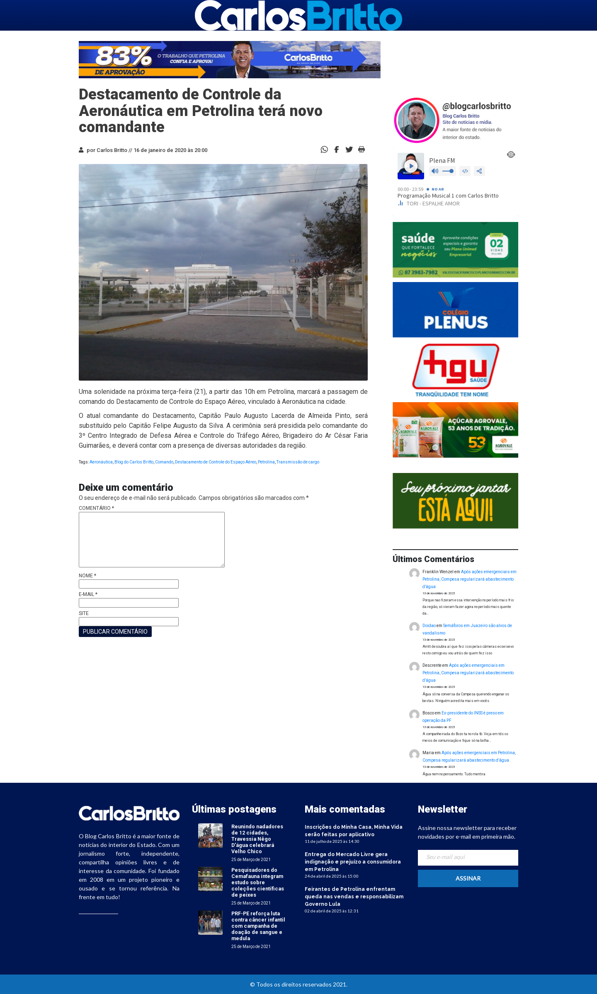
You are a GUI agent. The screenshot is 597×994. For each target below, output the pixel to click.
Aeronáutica (101, 462)
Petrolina (266, 462)
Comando (164, 462)
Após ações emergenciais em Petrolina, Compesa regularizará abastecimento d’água (469, 579)
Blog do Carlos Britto (133, 462)
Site (84, 613)
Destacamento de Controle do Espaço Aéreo (215, 462)
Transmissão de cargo (298, 462)
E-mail (88, 594)
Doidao (429, 625)
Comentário (96, 508)
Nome (87, 576)
